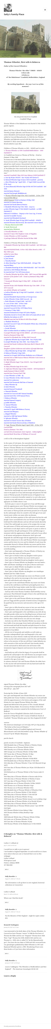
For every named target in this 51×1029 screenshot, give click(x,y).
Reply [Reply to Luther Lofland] (6, 902)
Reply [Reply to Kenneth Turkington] (6, 953)
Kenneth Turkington (11, 925)
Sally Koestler (10, 876)
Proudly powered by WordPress (12, 1026)
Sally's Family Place (14, 14)
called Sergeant (9, 200)
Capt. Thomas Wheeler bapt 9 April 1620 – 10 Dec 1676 (24, 425)
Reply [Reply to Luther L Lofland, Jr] (6, 869)
